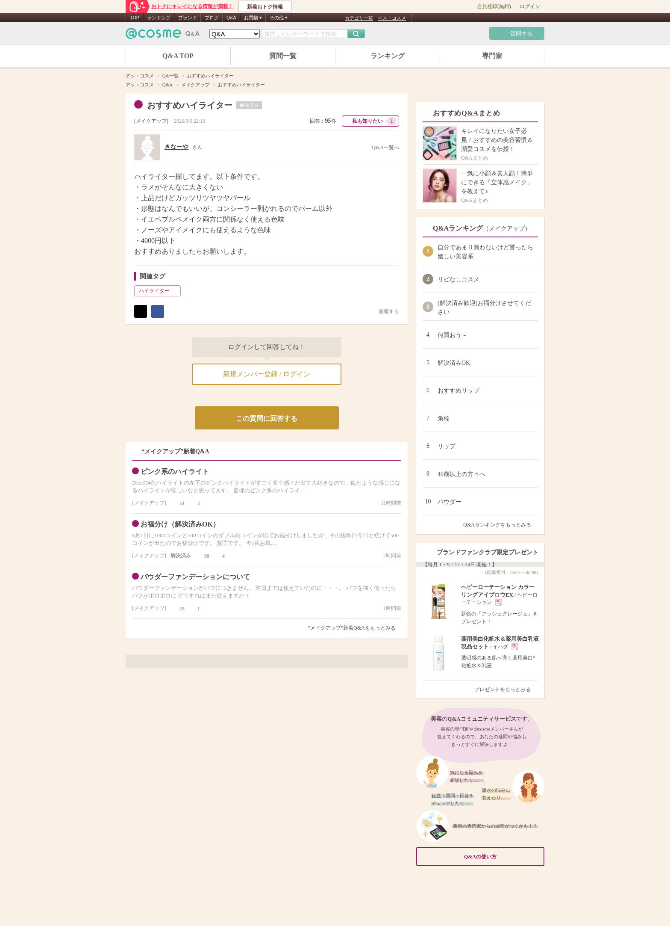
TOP (134, 17)
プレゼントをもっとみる (506, 689)
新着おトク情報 (265, 7)
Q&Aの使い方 (501, 856)
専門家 (492, 55)
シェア (157, 311)
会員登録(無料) (494, 6)
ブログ (212, 17)
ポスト (140, 311)
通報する (384, 311)
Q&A (231, 17)
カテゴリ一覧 (359, 18)
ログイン (530, 6)
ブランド (187, 17)
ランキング (158, 17)
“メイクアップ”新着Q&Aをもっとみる (352, 628)
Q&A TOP (178, 55)
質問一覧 (283, 55)
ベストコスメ (392, 18)
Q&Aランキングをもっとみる (500, 525)
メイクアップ (151, 121)
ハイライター (159, 291)
